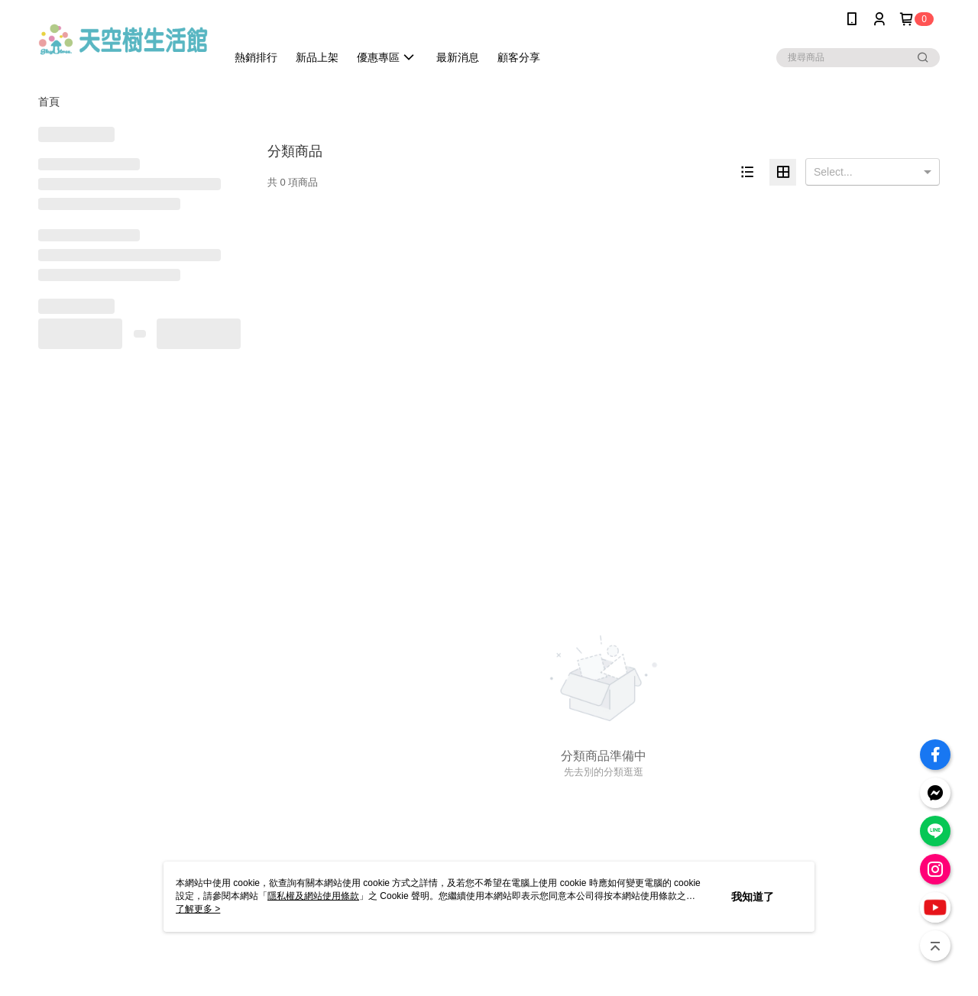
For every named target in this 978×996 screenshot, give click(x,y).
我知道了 (752, 897)
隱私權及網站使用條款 (313, 896)
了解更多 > (198, 909)
